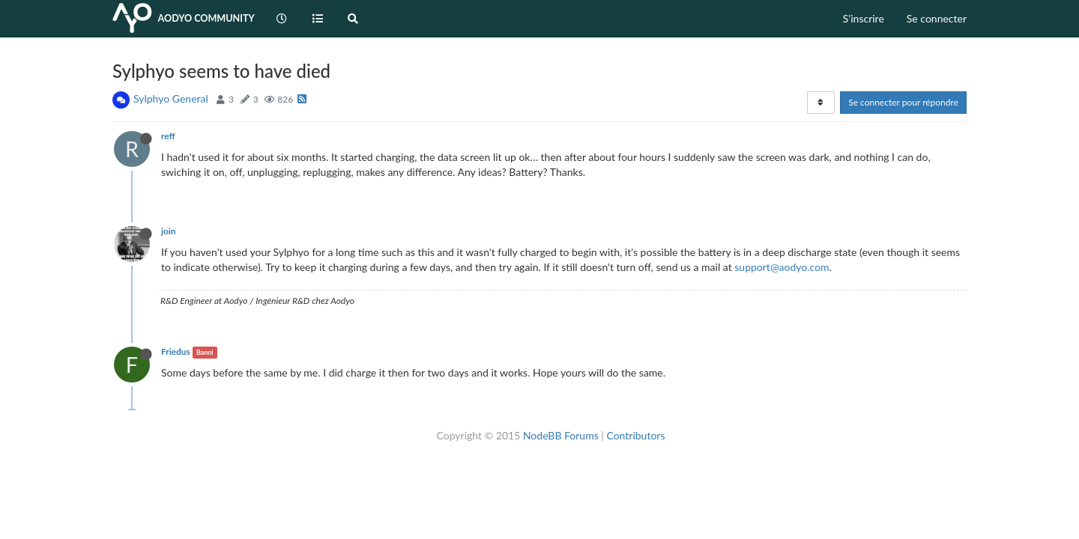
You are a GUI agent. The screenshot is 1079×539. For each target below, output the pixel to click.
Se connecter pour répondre (903, 102)
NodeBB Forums (561, 435)
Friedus (175, 351)
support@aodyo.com (781, 267)
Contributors (635, 435)
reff (168, 135)
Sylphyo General (170, 98)
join (168, 231)
